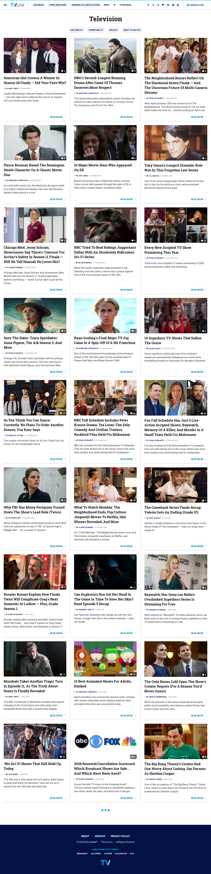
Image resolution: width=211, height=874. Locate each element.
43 (134, 500)
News (106, 4)
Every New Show (57, 5)
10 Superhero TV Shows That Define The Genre (173, 340)
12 (134, 674)
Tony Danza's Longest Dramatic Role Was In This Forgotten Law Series (173, 167)
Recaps (113, 30)
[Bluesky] (173, 5)
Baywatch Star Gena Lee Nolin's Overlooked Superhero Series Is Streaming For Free (169, 599)
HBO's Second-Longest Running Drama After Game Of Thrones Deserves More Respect (99, 83)
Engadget (82, 853)
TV (114, 4)
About (85, 836)
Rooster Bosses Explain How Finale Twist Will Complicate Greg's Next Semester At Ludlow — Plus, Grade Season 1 (32, 601)
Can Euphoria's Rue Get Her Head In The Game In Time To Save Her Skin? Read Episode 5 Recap (103, 599)
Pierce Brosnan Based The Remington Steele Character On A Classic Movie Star (34, 170)
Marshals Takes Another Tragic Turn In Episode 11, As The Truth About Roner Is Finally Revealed (33, 686)
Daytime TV (76, 30)
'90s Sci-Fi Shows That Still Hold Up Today (32, 766)
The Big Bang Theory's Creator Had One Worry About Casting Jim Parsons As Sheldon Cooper (175, 769)
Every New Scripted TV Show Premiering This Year (167, 250)
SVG (132, 853)
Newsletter (195, 5)
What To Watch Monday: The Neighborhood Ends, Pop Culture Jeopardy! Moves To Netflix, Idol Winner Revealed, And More (100, 514)
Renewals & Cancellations (86, 5)
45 (205, 413)
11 (134, 587)
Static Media (90, 842)
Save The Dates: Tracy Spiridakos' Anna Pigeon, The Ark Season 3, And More (33, 343)
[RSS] (178, 5)
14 (205, 240)
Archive (100, 836)
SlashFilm (121, 853)
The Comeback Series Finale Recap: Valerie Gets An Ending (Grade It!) (172, 510)
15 (64, 674)
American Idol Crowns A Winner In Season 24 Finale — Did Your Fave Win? (35, 80)
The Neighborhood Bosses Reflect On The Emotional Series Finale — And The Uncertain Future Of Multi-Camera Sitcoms (175, 85)
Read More (56, 117)
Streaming (126, 4)
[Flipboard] (163, 5)
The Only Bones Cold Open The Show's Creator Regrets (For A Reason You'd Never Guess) (175, 686)
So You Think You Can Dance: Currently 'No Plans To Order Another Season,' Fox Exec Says (34, 425)
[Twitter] (153, 5)
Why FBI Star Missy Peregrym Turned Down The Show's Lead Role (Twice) (34, 509)
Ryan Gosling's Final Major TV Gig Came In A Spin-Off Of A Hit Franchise (104, 340)
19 (64, 413)
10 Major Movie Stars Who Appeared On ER (103, 167)
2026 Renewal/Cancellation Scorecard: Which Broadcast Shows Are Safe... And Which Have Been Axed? (104, 768)
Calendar (38, 5)
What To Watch (132, 30)
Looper (108, 853)
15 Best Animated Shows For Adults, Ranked (103, 683)
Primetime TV (96, 30)
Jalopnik (96, 853)
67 (134, 413)
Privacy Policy (120, 836)
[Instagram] (168, 5)
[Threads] (158, 5)
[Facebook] (148, 5)
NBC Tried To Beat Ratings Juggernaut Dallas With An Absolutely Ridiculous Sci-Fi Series (105, 252)
